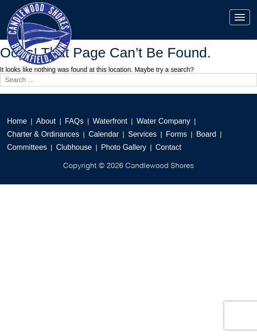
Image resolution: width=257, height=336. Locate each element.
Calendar (103, 134)
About (46, 121)
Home (17, 121)
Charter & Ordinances (43, 134)
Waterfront (110, 121)
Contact (168, 147)
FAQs (74, 121)
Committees (27, 147)
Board (206, 134)
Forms (176, 134)
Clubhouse (74, 147)
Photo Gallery (123, 147)
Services (142, 134)
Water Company (163, 121)
